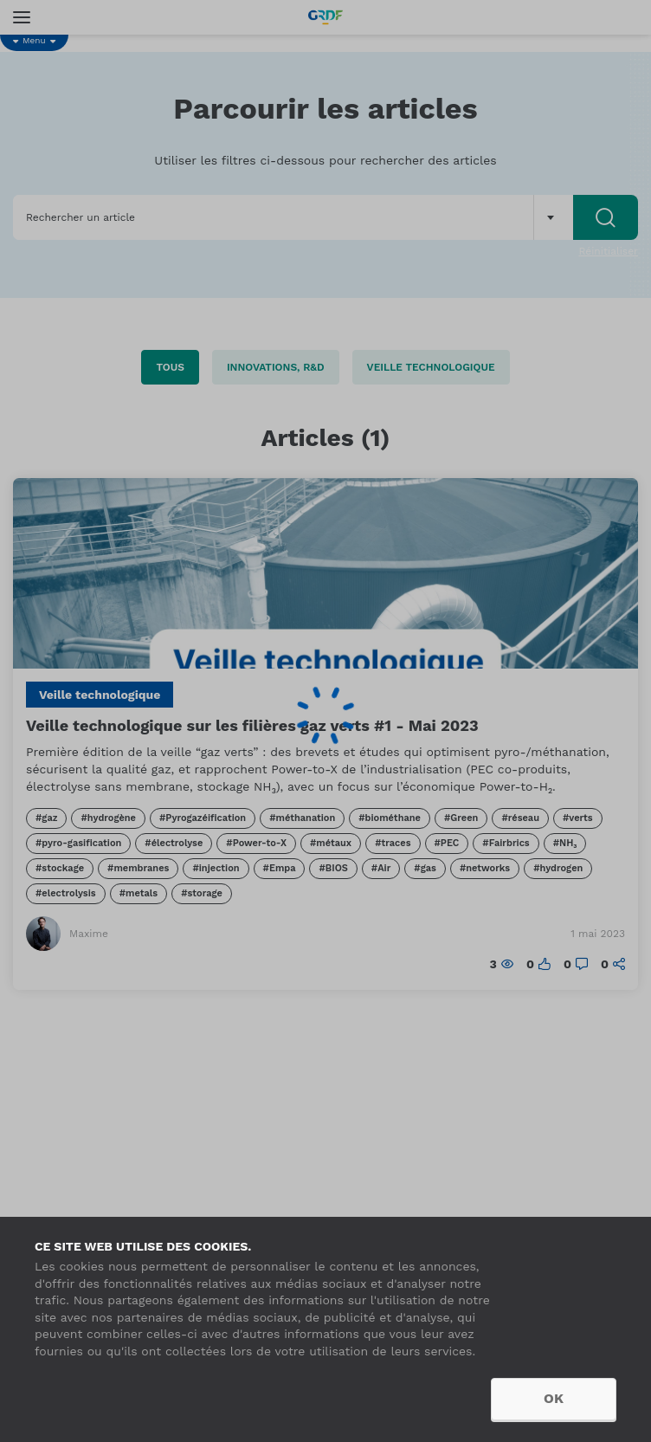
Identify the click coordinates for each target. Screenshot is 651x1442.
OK (554, 1398)
